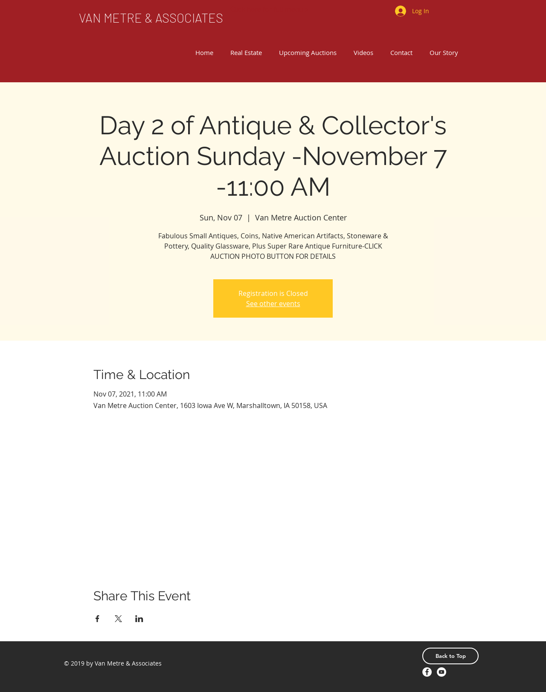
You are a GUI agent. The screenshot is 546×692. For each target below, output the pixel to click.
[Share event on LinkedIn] (139, 618)
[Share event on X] (118, 618)
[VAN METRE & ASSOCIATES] (151, 17)
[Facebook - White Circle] (427, 672)
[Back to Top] (450, 656)
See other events (273, 303)
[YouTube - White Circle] (441, 672)
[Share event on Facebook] (97, 618)
